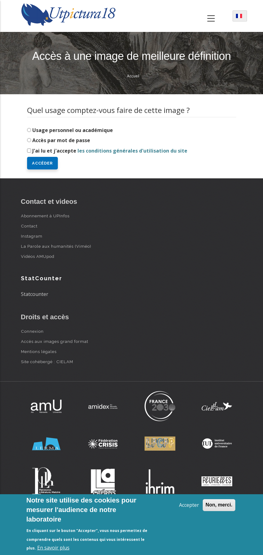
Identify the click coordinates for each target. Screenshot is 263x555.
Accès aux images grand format (54, 341)
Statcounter (34, 294)
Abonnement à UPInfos (45, 215)
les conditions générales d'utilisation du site (132, 150)
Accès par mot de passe (61, 140)
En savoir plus (53, 547)
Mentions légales (39, 351)
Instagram (31, 236)
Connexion (32, 331)
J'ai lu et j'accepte (109, 150)
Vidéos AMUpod (37, 256)
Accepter (189, 505)
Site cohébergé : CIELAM (47, 361)
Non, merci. (218, 504)
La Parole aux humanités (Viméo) (56, 246)
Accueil (133, 76)
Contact (29, 225)
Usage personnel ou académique (72, 130)
